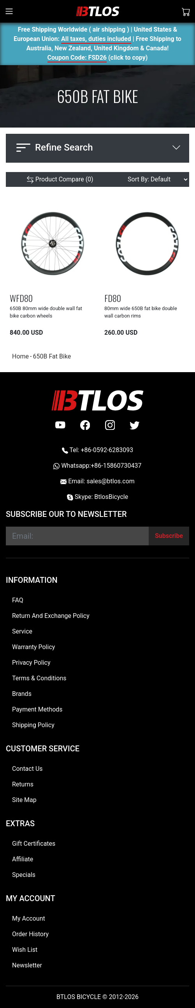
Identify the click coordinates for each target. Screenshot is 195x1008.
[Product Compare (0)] (60, 179)
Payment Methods (37, 709)
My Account (28, 918)
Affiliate (22, 859)
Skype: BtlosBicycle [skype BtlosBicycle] (97, 496)
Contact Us (27, 768)
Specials (23, 874)
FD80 (112, 297)
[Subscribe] (169, 536)
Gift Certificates (33, 843)
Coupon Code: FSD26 (77, 58)
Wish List (24, 949)
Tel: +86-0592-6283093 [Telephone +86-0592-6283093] (97, 450)
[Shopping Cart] (186, 11)
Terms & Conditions (39, 678)
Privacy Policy (31, 662)
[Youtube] (60, 425)
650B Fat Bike (52, 356)
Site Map (24, 800)
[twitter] (135, 425)
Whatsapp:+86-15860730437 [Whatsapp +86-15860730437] (97, 465)
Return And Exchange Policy (51, 615)
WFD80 (21, 297)
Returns (22, 784)
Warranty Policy (33, 647)
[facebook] (85, 425)
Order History (30, 934)
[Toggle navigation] (9, 11)
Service (22, 631)
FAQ (17, 600)
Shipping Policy (33, 725)
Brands (22, 693)
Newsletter (27, 965)
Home (20, 356)
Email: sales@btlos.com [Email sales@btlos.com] (97, 481)
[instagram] (110, 425)
